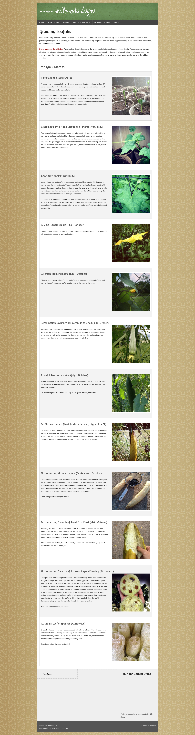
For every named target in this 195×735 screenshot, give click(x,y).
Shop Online (53, 22)
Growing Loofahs (102, 22)
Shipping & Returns (148, 725)
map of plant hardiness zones (115, 55)
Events (66, 22)
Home (41, 22)
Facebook (47, 674)
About (116, 22)
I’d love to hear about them (49, 44)
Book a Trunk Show (81, 22)
